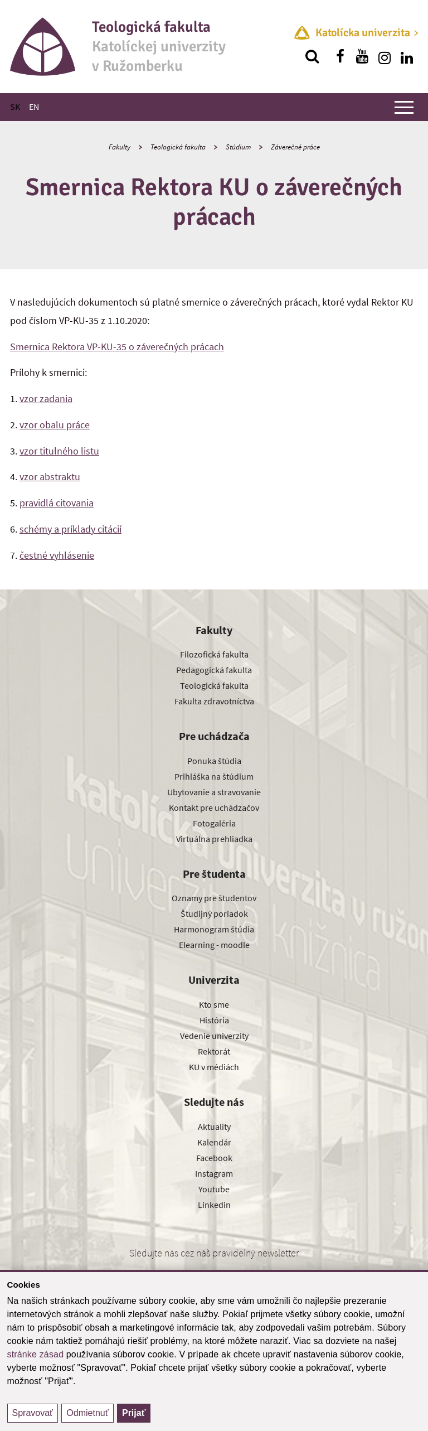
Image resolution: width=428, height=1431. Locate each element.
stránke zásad (35, 1354)
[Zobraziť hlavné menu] (404, 107)
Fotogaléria (214, 823)
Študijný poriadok (214, 913)
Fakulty (119, 147)
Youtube (214, 1189)
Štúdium (238, 147)
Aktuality (214, 1126)
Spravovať (33, 1413)
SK (15, 106)
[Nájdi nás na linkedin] (407, 56)
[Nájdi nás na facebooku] (340, 56)
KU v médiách (214, 1066)
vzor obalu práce (55, 424)
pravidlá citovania (57, 502)
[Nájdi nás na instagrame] (384, 56)
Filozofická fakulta (214, 654)
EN (34, 106)
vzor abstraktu (50, 476)
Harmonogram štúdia (214, 929)
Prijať (133, 1413)
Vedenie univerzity (214, 1035)
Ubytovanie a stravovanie (214, 791)
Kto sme (214, 1004)
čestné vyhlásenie (57, 555)
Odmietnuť (87, 1413)
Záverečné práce (295, 147)
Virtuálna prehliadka (214, 838)
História (214, 1020)
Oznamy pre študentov (214, 897)
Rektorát (214, 1051)
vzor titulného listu (59, 450)
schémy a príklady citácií (70, 529)
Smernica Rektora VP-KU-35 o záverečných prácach (117, 346)
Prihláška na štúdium (214, 776)
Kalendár (214, 1142)
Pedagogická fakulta (214, 669)
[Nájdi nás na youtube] (362, 56)
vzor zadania (46, 398)
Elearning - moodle (214, 944)
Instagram (214, 1173)
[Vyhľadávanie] (312, 56)
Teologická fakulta (178, 147)
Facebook (214, 1157)
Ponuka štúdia (214, 760)
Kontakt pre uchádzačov (214, 807)
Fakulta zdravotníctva (214, 701)
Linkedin (214, 1204)
